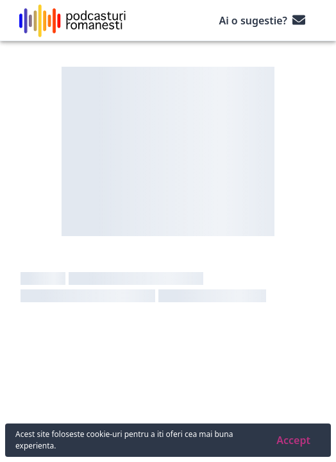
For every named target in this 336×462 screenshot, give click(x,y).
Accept (293, 440)
